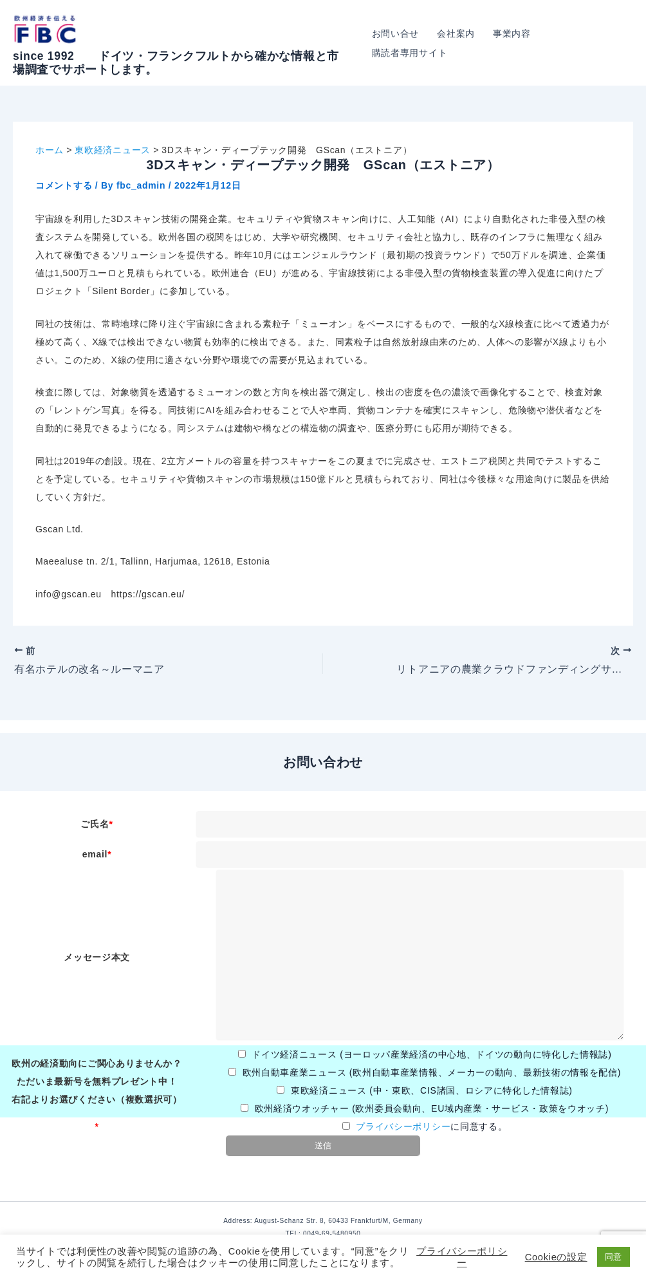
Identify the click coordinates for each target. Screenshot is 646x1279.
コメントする (63, 185)
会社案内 (456, 33)
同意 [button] (613, 1257)
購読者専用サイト (410, 53)
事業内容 (512, 33)
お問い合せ (396, 33)
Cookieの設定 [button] (556, 1257)
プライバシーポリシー (403, 1126)
